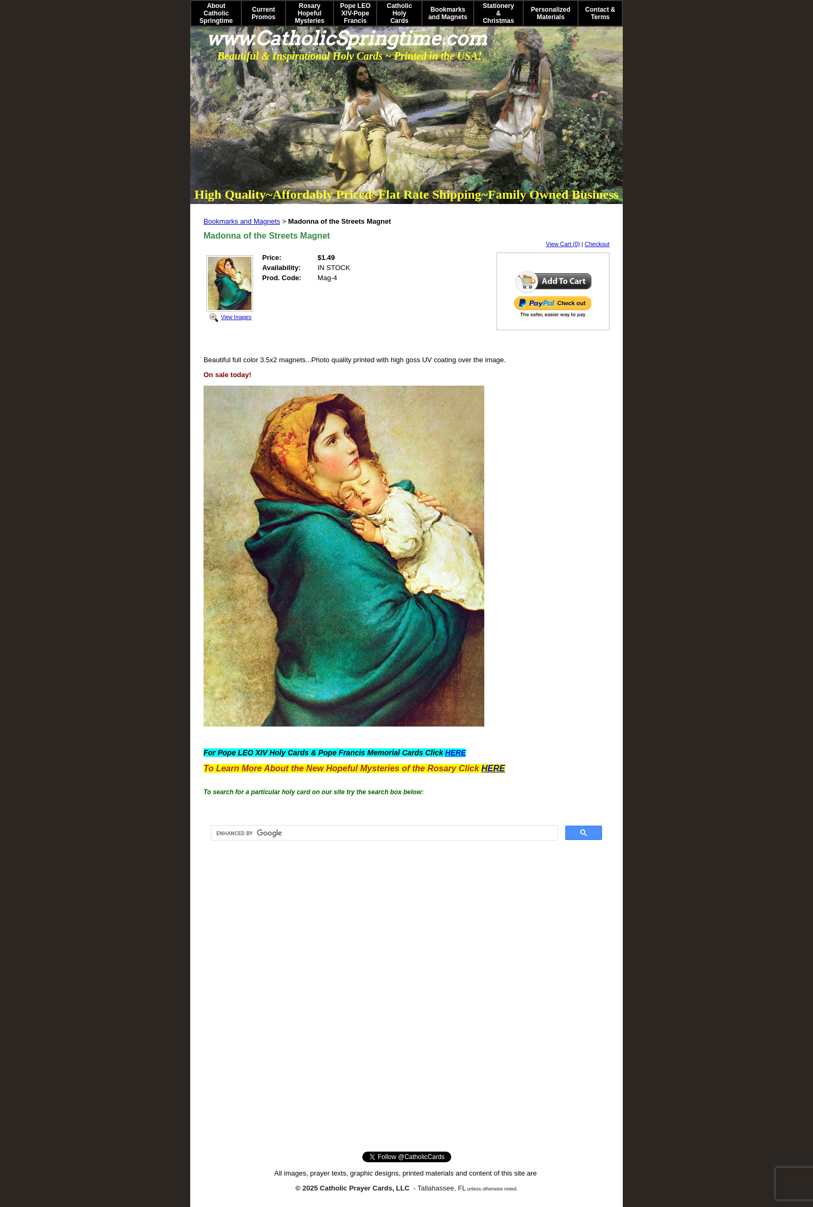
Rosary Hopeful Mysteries (309, 13)
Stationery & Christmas (498, 13)
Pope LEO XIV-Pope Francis (355, 13)
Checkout (597, 244)
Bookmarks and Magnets (447, 13)
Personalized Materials (551, 13)
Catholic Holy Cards (399, 13)
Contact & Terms (600, 13)
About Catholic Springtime (216, 13)
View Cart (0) (563, 244)
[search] (383, 833)
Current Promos (263, 13)
